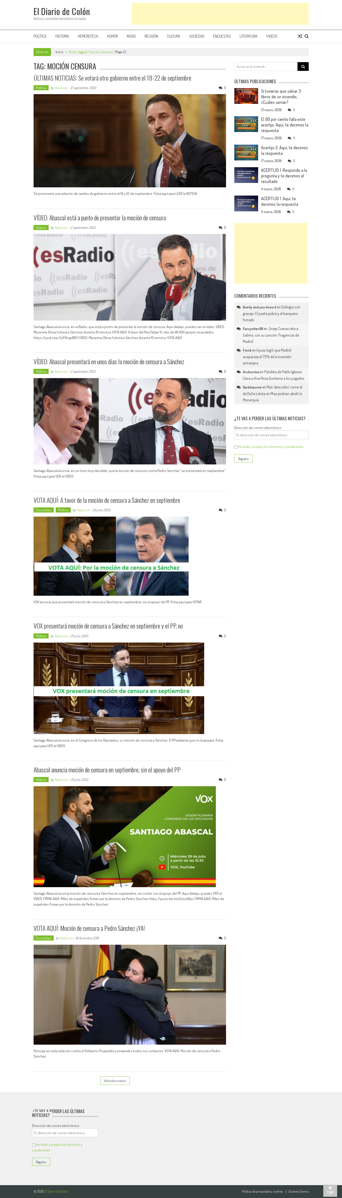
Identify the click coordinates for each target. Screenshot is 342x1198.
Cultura (173, 36)
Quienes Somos (299, 1191)
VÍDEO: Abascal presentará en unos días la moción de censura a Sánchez (109, 361)
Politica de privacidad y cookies (262, 1191)
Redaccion (61, 88)
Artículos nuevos (115, 1081)
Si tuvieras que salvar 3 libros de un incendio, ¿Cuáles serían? (281, 96)
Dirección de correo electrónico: (258, 427)
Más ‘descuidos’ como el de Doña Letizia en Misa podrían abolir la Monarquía (272, 393)
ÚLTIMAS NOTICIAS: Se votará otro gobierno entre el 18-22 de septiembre (112, 78)
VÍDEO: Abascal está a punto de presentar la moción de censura (100, 217)
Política (40, 36)
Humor (112, 36)
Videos (272, 36)
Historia (62, 36)
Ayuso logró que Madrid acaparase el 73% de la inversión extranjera (267, 356)
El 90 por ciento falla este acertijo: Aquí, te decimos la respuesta (284, 124)
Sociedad (196, 36)
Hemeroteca (88, 36)
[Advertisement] (220, 14)
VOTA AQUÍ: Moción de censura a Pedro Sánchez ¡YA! (89, 928)
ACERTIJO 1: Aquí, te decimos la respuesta (279, 201)
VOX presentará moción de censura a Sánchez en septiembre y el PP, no (108, 625)
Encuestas (222, 36)
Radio (131, 36)
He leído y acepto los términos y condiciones (271, 446)
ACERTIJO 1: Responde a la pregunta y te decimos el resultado (284, 175)
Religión (151, 36)
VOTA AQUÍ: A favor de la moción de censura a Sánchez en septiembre (107, 500)
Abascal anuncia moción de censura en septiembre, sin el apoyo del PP (107, 769)
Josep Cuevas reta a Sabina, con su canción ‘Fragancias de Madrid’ (271, 335)
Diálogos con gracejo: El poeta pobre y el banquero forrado (271, 313)
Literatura (249, 36)
